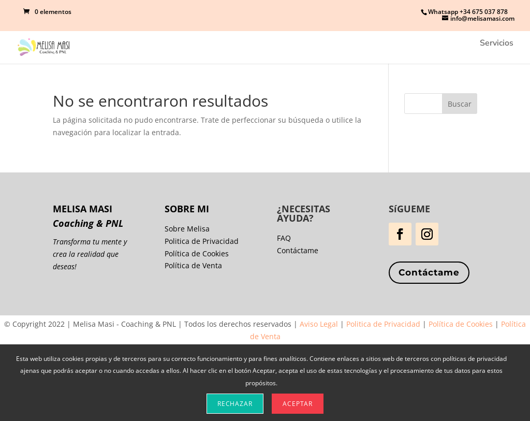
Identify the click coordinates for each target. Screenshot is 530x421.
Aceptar (298, 403)
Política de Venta (193, 265)
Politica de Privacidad (202, 241)
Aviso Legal (319, 324)
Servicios (496, 44)
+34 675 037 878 (484, 11)
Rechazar (235, 403)
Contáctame (429, 272)
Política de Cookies (197, 253)
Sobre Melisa (187, 229)
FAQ (284, 238)
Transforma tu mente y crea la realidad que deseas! (90, 254)
